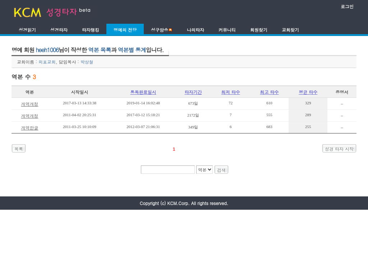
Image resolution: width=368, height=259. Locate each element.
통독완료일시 (143, 92)
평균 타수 (308, 92)
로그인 (347, 6)
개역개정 (29, 104)
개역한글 (29, 127)
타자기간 (193, 92)
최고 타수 (269, 92)
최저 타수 (230, 92)
